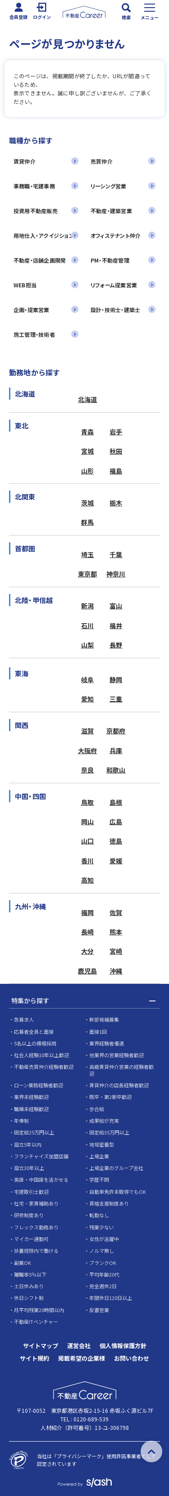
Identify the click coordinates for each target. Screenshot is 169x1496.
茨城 (87, 502)
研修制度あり (29, 1215)
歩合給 (96, 1108)
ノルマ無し (101, 1250)
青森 (87, 431)
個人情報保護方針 (123, 1346)
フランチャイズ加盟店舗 (41, 1156)
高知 (87, 879)
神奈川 (116, 573)
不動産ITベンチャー (36, 1321)
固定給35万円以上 (109, 1132)
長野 (116, 644)
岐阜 (87, 679)
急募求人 (24, 1019)
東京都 (87, 573)
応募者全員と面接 (34, 1031)
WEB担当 (25, 285)
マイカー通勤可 (31, 1238)
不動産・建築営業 (111, 210)
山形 (87, 470)
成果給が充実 (104, 1120)
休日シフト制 (29, 1297)
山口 (87, 840)
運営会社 (79, 1346)
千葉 (116, 554)
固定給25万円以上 (34, 1132)
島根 (116, 802)
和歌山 (116, 769)
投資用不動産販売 (36, 210)
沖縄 (116, 970)
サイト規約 (34, 1358)
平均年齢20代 (104, 1274)
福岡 (87, 912)
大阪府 (87, 750)
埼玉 (87, 554)
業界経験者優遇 (106, 1043)
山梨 (87, 644)
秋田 (116, 451)
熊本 (116, 931)
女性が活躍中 (104, 1238)
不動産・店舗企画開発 (40, 260)
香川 (87, 860)
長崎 (87, 931)
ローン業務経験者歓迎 (38, 1085)
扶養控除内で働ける (36, 1250)
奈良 (87, 769)
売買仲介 (102, 161)
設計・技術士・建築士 (115, 309)
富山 (116, 605)
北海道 (87, 399)
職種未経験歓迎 (31, 1108)
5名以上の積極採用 (35, 1043)
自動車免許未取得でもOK (117, 1191)
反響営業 (99, 1309)
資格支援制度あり (109, 1203)
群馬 (87, 522)
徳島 (116, 840)
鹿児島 (87, 970)
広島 (116, 821)
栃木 (116, 502)
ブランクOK (102, 1262)
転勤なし (99, 1215)
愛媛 (116, 860)
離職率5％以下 (30, 1274)
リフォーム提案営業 (114, 285)
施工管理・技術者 (34, 334)
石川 (87, 625)
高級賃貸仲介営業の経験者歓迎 (121, 1069)
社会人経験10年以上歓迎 (41, 1054)
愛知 (87, 698)
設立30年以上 (29, 1167)
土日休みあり (29, 1286)
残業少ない (101, 1227)
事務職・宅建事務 (34, 186)
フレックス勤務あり (36, 1227)
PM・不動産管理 (110, 260)
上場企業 (99, 1156)
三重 (116, 698)
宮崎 (116, 951)
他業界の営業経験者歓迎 (116, 1054)
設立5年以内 (27, 1144)
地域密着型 (101, 1144)
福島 (116, 470)
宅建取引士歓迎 (31, 1191)
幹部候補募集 (104, 1019)
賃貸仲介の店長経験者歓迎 (119, 1085)
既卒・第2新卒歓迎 (110, 1096)
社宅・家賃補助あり (36, 1203)
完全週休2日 (103, 1286)
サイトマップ (40, 1346)
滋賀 (87, 730)
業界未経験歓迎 (31, 1096)
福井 (116, 625)
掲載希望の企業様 (81, 1358)
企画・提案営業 (32, 309)
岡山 (87, 821)
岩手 (116, 431)
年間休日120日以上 (110, 1297)
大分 (87, 951)
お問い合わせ (131, 1358)
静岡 (116, 679)
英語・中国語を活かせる (41, 1179)
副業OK (22, 1262)
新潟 (87, 605)
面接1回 (98, 1031)
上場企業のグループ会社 (116, 1167)
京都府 (116, 730)
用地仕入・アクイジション (44, 235)
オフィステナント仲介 (116, 235)
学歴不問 (99, 1179)
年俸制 (21, 1120)
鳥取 (87, 802)
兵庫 (116, 750)
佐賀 (116, 912)
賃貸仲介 (25, 161)
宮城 (87, 451)
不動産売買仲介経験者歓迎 (43, 1066)
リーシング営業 (109, 186)
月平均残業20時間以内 (39, 1309)
